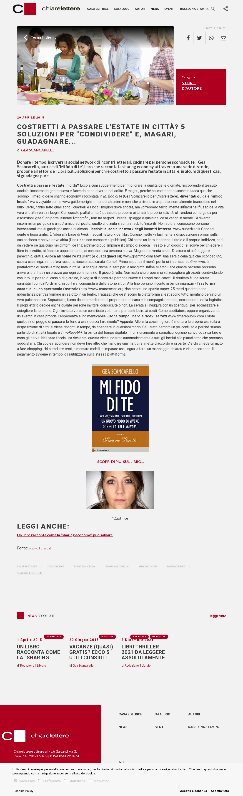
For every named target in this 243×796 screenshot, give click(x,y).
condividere (55, 566)
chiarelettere (27, 566)
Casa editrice (97, 8)
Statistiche (75, 781)
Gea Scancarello (38, 150)
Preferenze (49, 781)
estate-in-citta (84, 566)
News (155, 8)
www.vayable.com (44, 202)
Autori (140, 8)
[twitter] (199, 38)
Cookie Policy (24, 791)
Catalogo (121, 8)
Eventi (169, 8)
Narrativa (159, 636)
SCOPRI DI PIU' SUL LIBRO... (120, 461)
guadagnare (148, 566)
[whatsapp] (211, 38)
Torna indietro (44, 37)
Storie (189, 83)
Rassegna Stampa (203, 727)
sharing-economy (30, 573)
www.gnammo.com (138, 256)
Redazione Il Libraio (33, 665)
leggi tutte (218, 616)
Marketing (99, 781)
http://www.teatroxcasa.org (102, 289)
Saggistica (53, 636)
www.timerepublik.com (186, 316)
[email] (221, 38)
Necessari (24, 781)
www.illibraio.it (40, 548)
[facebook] (190, 38)
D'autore (192, 88)
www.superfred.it (187, 229)
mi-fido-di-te (176, 566)
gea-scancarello (117, 566)
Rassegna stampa (194, 8)
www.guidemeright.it (78, 202)
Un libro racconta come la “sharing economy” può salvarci (65, 535)
